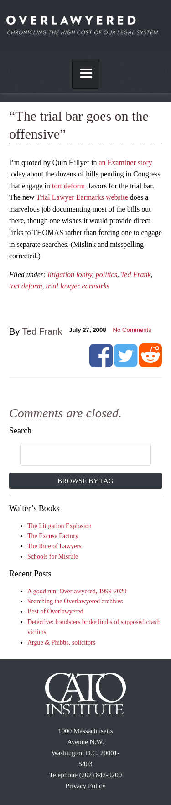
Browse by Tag (85, 481)
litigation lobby (69, 274)
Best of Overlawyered (55, 611)
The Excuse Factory (52, 536)
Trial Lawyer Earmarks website (82, 197)
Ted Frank (136, 274)
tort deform (68, 186)
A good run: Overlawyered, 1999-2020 (76, 591)
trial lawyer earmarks (77, 286)
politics (106, 274)
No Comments (132, 329)
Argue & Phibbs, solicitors (61, 642)
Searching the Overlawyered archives (75, 601)
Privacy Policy (86, 785)
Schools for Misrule (52, 556)
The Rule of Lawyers (54, 546)
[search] (76, 454)
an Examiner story (125, 162)
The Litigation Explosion (59, 525)
